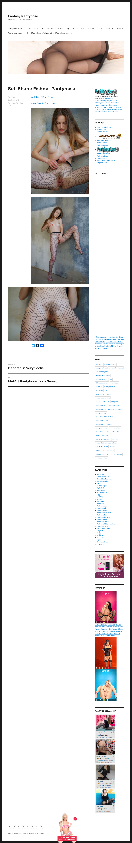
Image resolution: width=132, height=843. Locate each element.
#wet (105, 112)
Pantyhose (11, 97)
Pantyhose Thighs (103, 522)
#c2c (102, 107)
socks (106, 447)
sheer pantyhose (111, 443)
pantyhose (115, 402)
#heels (109, 110)
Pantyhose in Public (103, 517)
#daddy (97, 107)
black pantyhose (110, 364)
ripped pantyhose (102, 435)
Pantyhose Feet (103, 29)
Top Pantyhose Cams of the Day (80, 29)
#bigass (114, 105)
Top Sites (120, 29)
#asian (108, 103)
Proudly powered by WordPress (33, 834)
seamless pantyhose (103, 439)
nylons (107, 390)
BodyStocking (101, 474)
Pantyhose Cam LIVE (104, 143)
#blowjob (114, 112)
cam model (113, 368)
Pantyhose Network (103, 154)
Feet (98, 483)
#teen (117, 103)
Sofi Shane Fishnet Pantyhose (44, 97)
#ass (119, 107)
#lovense (104, 105)
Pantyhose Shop (102, 156)
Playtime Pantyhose (103, 528)
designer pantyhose (103, 375)
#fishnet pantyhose (50, 103)
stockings (110, 450)
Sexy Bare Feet (102, 163)
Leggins (99, 495)
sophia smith (100, 450)
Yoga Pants (100, 544)
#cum (106, 107)
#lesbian (98, 110)
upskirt (119, 454)
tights (113, 454)
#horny (101, 112)
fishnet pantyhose (102, 383)
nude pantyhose (110, 387)
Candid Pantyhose (103, 477)
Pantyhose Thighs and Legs (106, 524)
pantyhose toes (115, 428)
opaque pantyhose (102, 402)
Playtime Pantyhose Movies (106, 160)
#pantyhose (36, 103)
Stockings (100, 537)
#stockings (103, 101)
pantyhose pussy (101, 428)
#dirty (109, 105)
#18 (96, 103)
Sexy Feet (100, 531)
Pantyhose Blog (15, 29)
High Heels (100, 488)
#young (97, 105)
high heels (114, 383)
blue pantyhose (101, 368)
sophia (112, 447)
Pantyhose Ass (102, 506)
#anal (115, 101)
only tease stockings (103, 398)
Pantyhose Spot (102, 158)
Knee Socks (101, 490)
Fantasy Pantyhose (23, 16)
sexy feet (115, 439)
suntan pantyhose (102, 454)
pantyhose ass (101, 405)
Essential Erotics (102, 132)
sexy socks (99, 443)
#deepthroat (113, 107)
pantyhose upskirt (102, 432)
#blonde (113, 346)
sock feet (99, 447)
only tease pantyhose (103, 394)
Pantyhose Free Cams (34, 29)
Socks (99, 533)
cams (121, 368)
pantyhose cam (113, 405)
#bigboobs (101, 103)
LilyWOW (100, 497)
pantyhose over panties (104, 424)
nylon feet (99, 390)
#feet (97, 101)
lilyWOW (99, 387)
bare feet (99, 364)
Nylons (99, 499)
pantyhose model (102, 420)
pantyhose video (116, 432)
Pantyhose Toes (102, 526)
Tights (99, 540)
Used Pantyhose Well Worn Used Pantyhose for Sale (49, 33)
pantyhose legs (101, 413)
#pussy (103, 110)
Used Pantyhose (102, 542)
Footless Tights (102, 486)
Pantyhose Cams (102, 145)
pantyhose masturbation (104, 417)
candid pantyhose (102, 372)
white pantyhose (101, 458)
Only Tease (100, 501)
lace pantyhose (102, 492)
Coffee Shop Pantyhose (104, 479)
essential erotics (101, 379)
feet (110, 379)
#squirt (109, 101)
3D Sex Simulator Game (105, 127)
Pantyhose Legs (15, 33)
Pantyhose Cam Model (104, 513)
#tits (109, 112)
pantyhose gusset (114, 409)
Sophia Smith (101, 535)
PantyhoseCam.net (55, 29)
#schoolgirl (116, 110)
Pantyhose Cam (102, 510)
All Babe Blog (101, 129)
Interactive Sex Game (104, 141)
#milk (113, 103)
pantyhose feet (101, 409)
